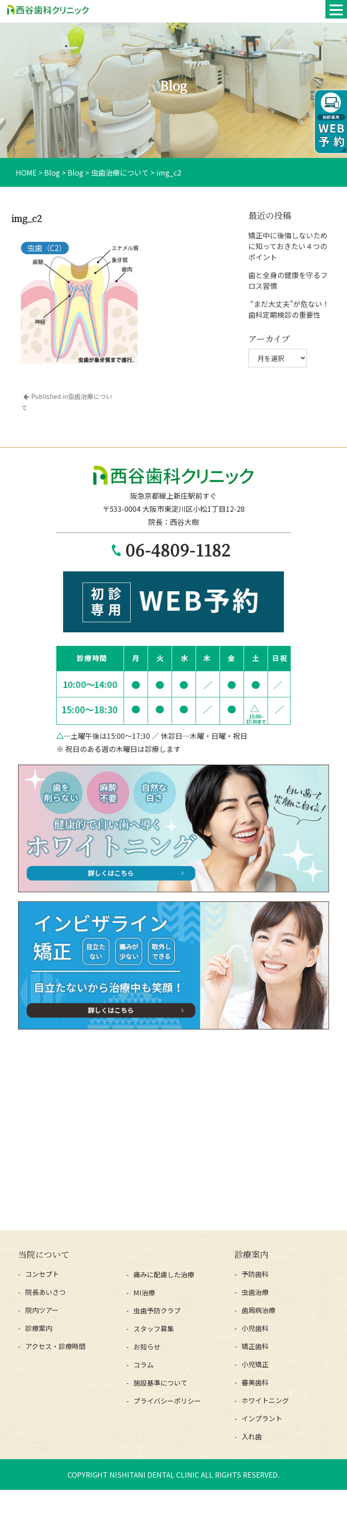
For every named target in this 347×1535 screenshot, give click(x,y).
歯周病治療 (258, 1310)
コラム (143, 1364)
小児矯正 (255, 1364)
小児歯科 (255, 1328)
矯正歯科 (255, 1346)
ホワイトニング (265, 1400)
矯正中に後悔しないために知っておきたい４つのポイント (288, 246)
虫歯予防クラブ (157, 1310)
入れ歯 (252, 1436)
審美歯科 (255, 1382)
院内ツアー (42, 1310)
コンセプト (42, 1274)
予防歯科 (255, 1274)
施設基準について (160, 1382)
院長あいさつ (45, 1292)
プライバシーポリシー (167, 1400)
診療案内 (38, 1328)
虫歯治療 (255, 1292)
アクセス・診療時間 (55, 1346)
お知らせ (146, 1346)
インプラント (262, 1418)
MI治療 (144, 1292)
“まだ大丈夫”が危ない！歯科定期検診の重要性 (288, 309)
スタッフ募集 (153, 1328)
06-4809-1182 (178, 549)
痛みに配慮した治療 (163, 1274)
